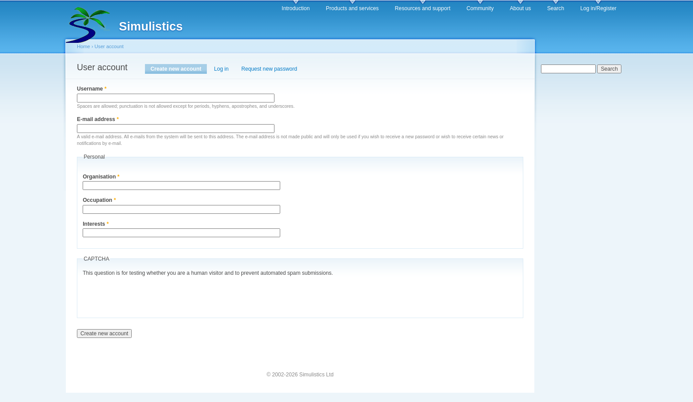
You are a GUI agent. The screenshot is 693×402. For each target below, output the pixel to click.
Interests (96, 224)
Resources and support (422, 8)
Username (92, 89)
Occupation (99, 200)
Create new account (179, 69)
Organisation (101, 177)
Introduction (296, 8)
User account (109, 46)
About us (520, 8)
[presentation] (150, 295)
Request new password (269, 69)
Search (555, 8)
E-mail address (98, 119)
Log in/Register (598, 8)
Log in (221, 69)
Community (480, 8)
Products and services (352, 8)
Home (83, 46)
